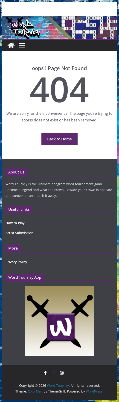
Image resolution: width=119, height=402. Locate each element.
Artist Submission (19, 233)
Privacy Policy (16, 262)
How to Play (15, 223)
